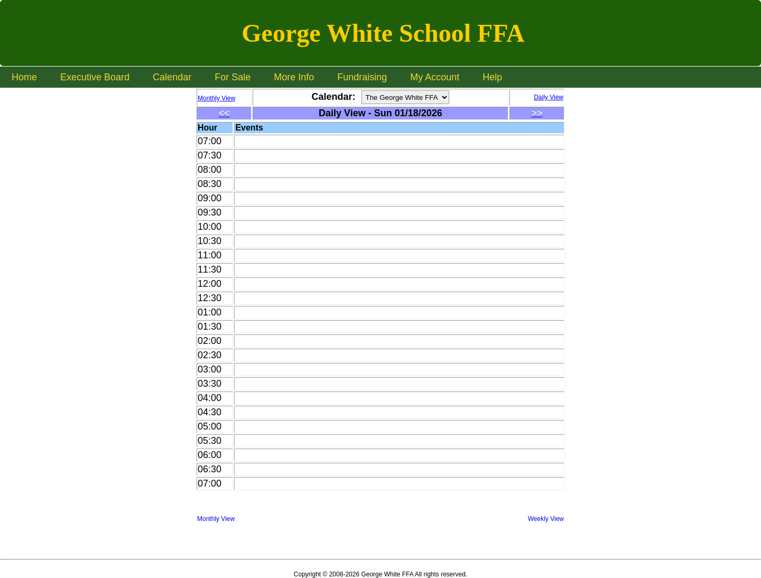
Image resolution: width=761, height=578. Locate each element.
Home (24, 77)
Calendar (172, 77)
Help (492, 77)
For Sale (232, 77)
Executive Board (95, 77)
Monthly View (216, 519)
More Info (293, 77)
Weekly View (546, 519)
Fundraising (362, 77)
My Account (435, 77)
